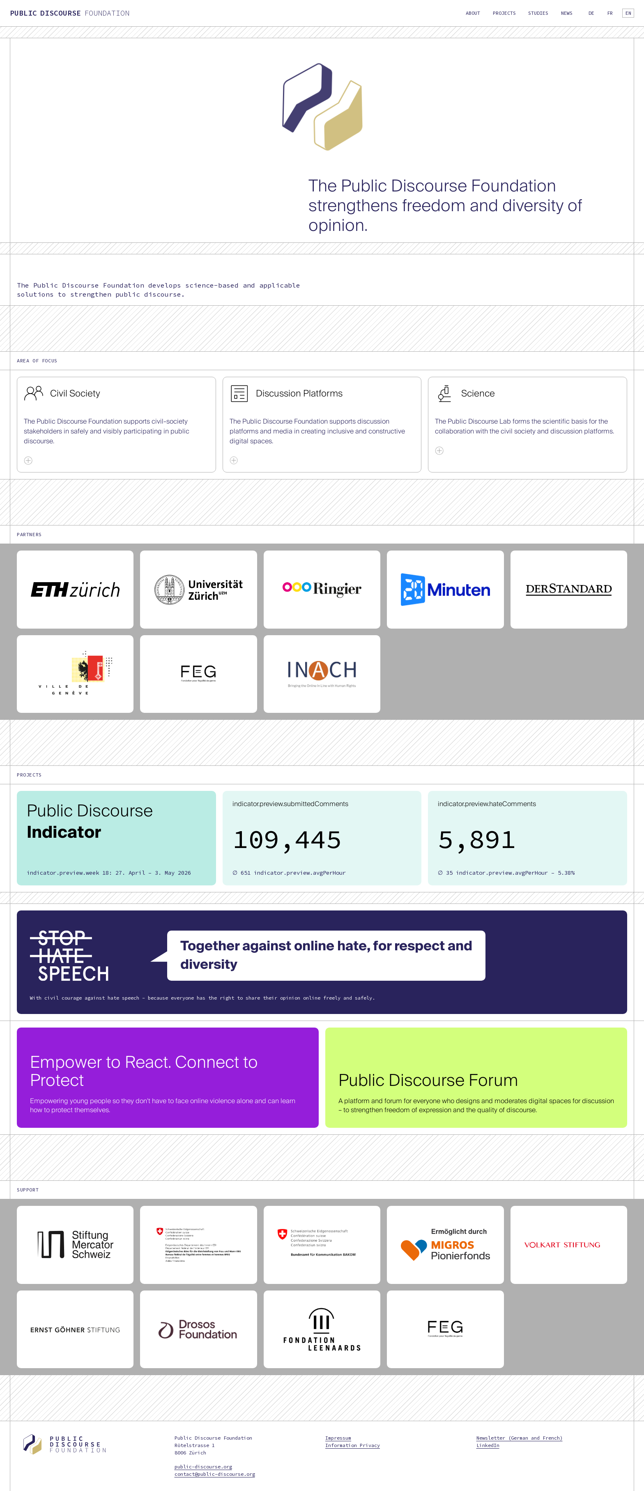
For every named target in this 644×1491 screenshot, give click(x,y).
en (628, 13)
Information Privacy (352, 1445)
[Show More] (28, 460)
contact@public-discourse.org (215, 1474)
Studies (538, 13)
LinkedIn (487, 1445)
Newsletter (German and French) (519, 1438)
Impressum (338, 1438)
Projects (504, 13)
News (567, 13)
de (591, 13)
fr (610, 13)
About (473, 13)
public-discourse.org (203, 1466)
